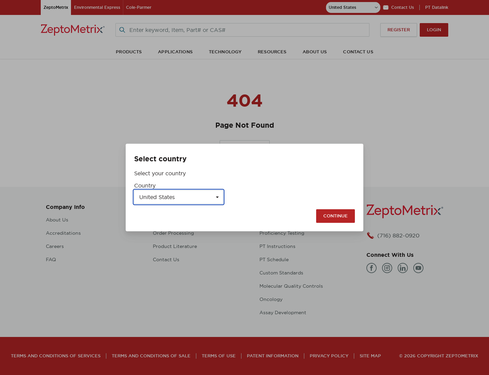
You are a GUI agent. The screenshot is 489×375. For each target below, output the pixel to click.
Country (145, 185)
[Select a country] (178, 197)
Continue (335, 216)
